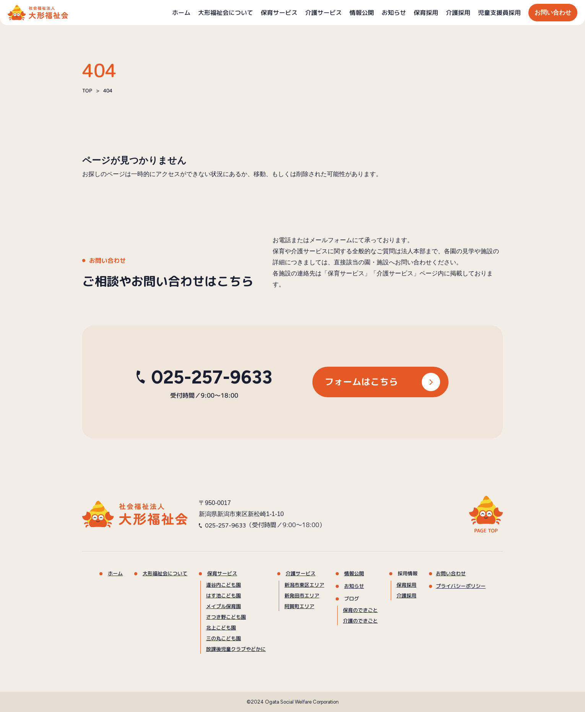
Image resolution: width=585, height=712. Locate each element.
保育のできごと (360, 610)
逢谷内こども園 (223, 584)
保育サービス (279, 12)
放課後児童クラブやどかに (236, 649)
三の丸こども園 (223, 638)
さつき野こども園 (226, 616)
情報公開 (361, 12)
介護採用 (458, 12)
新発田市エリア (301, 595)
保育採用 (426, 12)
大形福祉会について (225, 12)
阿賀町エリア (299, 606)
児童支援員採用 (499, 12)
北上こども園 (221, 627)
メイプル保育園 (223, 606)
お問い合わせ (553, 12)
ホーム (181, 12)
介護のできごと (360, 620)
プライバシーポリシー (461, 586)
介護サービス (323, 12)
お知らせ (394, 12)
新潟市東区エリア (304, 584)
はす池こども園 (223, 595)
